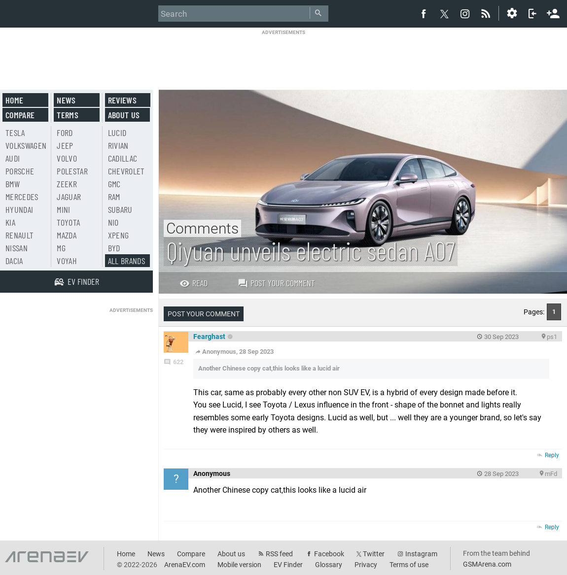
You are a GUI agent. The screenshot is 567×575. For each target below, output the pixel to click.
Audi (12, 158)
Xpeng (118, 235)
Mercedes (21, 196)
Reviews (122, 100)
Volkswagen (26, 145)
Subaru (120, 209)
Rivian (118, 145)
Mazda (66, 235)
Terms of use (409, 565)
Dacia (14, 260)
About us (124, 114)
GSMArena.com (487, 564)
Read (193, 282)
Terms (67, 114)
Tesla (15, 132)
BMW (12, 183)
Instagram (421, 554)
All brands (126, 260)
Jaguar (69, 196)
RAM (114, 196)
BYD (114, 247)
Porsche (19, 171)
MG (61, 247)
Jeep (65, 145)
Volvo (67, 158)
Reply (552, 455)
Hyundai (19, 209)
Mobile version (239, 565)
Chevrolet (126, 171)
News (66, 100)
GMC (114, 183)
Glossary (328, 565)
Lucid (117, 132)
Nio (113, 222)
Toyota (68, 222)
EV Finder (288, 565)
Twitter (374, 554)
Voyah (67, 260)
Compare (20, 114)
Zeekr (67, 183)
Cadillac (123, 158)
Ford (64, 132)
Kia (10, 222)
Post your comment (276, 282)
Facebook (329, 554)
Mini (63, 209)
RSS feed (279, 554)
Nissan (16, 247)
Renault (19, 235)
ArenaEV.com (184, 565)
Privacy (365, 565)
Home (14, 100)
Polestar (72, 171)
